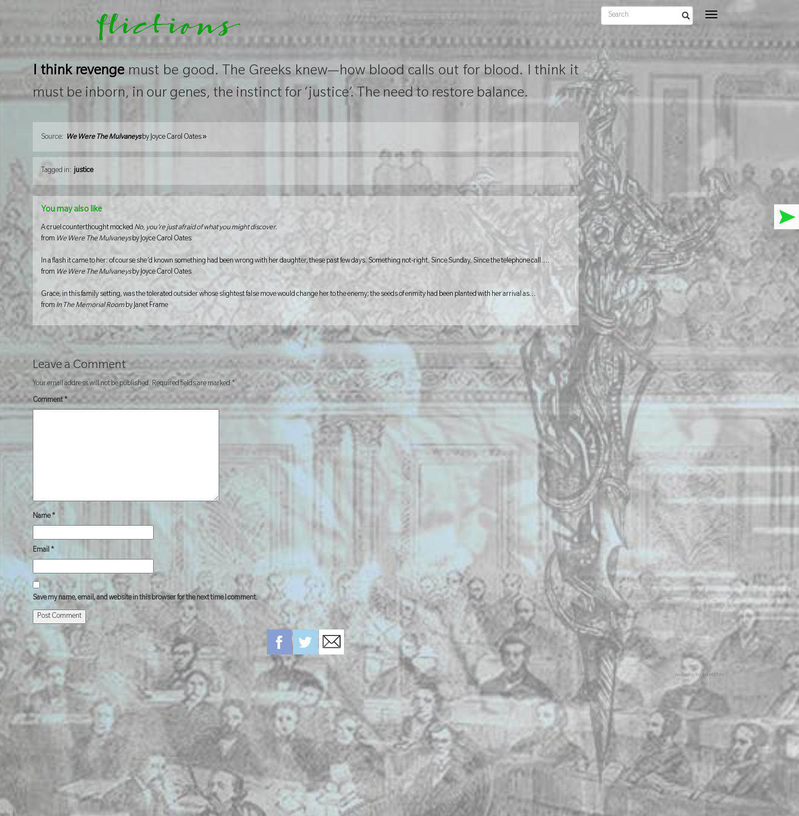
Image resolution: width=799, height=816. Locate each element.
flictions (161, 30)
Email (43, 551)
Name (44, 517)
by (136, 138)
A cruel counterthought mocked (305, 234)
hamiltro (713, 675)
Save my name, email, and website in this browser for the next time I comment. (145, 598)
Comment (50, 401)
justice (83, 171)
